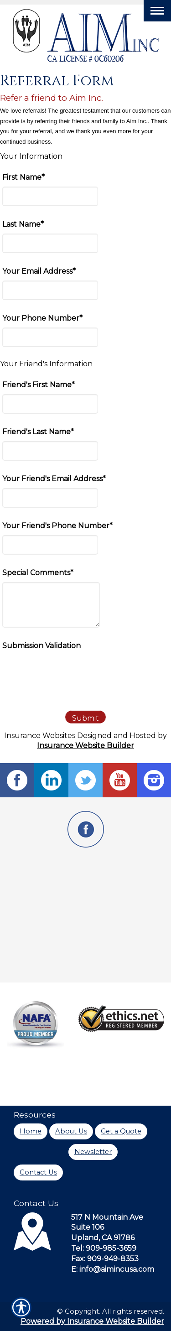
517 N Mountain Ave (107, 1217)
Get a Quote (121, 1131)
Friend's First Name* (38, 384)
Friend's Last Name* (38, 431)
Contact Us (38, 1172)
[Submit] (85, 717)
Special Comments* (37, 572)
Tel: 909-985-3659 (103, 1248)
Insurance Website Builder (85, 745)
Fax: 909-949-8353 (105, 1258)
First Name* (23, 177)
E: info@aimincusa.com (112, 1269)
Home (30, 1131)
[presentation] (71, 673)
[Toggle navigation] (157, 10)
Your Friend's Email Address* (54, 478)
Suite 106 (87, 1227)
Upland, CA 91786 (103, 1237)
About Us (71, 1131)
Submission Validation (41, 645)
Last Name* (23, 224)
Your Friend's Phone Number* (57, 525)
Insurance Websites (39, 735)
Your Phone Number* (42, 318)
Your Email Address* (39, 271)
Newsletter (93, 1152)
